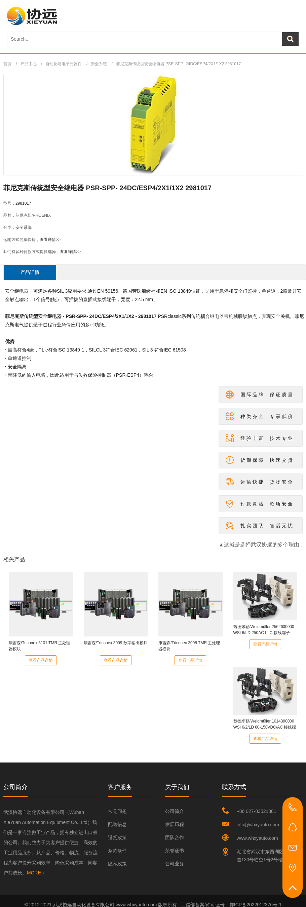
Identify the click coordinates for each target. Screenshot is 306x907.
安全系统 (99, 63)
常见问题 (117, 811)
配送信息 (117, 824)
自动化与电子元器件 (63, 63)
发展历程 (174, 824)
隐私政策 (117, 863)
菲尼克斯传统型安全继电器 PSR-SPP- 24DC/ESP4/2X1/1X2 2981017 (178, 63)
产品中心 (29, 63)
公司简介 (174, 811)
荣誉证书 (174, 850)
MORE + (36, 872)
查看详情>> (50, 239)
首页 (7, 63)
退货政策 (117, 837)
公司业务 (174, 863)
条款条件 (117, 850)
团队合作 (174, 837)
